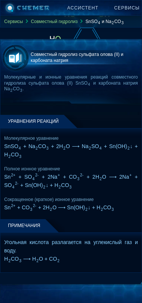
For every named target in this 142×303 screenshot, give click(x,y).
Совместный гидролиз (54, 21)
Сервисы (127, 8)
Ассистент (82, 8)
